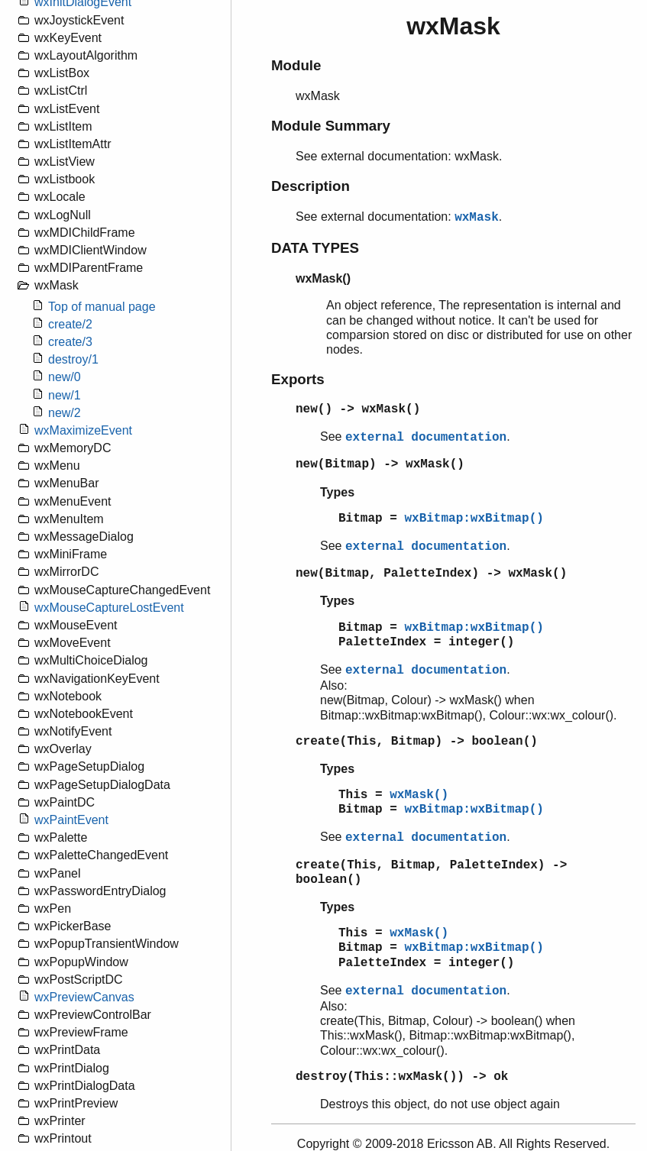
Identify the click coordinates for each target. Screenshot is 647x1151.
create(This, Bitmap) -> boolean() (417, 741)
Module (296, 65)
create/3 (70, 341)
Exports (298, 379)
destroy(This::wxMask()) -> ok (402, 1077)
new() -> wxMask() (358, 409)
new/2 (64, 412)
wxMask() (419, 795)
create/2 (70, 324)
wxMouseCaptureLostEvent (109, 607)
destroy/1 (73, 359)
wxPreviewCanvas (84, 997)
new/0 (64, 376)
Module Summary (330, 126)
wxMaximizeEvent (83, 430)
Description (310, 186)
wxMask (477, 218)
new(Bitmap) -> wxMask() (380, 464)
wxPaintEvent (71, 819)
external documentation (425, 438)
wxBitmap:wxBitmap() (473, 518)
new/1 (64, 395)
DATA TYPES (315, 248)
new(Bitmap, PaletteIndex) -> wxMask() (431, 573)
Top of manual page (102, 306)
